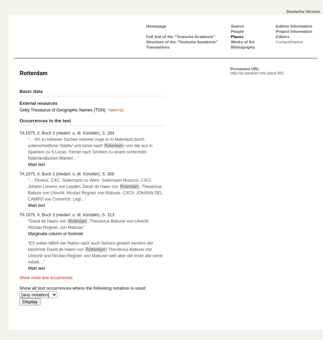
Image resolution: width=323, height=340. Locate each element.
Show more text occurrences (46, 277)
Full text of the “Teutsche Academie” (180, 37)
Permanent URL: (257, 71)
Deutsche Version (303, 11)
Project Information (294, 31)
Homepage (156, 26)
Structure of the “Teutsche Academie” (182, 42)
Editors (282, 37)
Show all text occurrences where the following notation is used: (83, 288)
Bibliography (243, 47)
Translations (158, 47)
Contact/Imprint (289, 42)
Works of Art (242, 42)
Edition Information (294, 26)
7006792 (116, 110)
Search (237, 26)
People (237, 31)
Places (237, 37)
